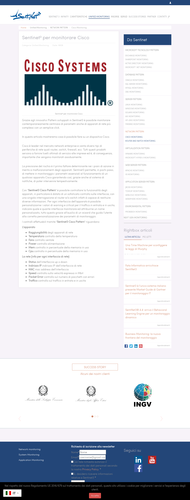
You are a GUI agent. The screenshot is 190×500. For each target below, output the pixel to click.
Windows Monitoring (135, 108)
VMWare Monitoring (135, 153)
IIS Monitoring (132, 174)
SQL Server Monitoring (136, 84)
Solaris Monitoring (134, 112)
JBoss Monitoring (133, 187)
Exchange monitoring (136, 55)
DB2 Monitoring (133, 92)
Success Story (95, 367)
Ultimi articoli (132, 236)
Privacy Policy (90, 469)
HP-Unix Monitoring (135, 120)
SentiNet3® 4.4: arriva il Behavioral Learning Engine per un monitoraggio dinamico (147, 313)
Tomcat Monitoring (135, 191)
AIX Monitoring (132, 116)
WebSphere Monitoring (136, 199)
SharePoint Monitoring (136, 59)
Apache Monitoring (134, 170)
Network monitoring (29, 449)
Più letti (147, 236)
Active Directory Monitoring (139, 63)
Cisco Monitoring (134, 137)
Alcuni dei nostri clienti (95, 374)
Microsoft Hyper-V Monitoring (140, 157)
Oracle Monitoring (134, 80)
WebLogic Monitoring (135, 195)
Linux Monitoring (133, 104)
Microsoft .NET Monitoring (138, 67)
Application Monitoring (31, 459)
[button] (168, 2)
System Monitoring (29, 454)
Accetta (95, 495)
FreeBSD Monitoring (135, 124)
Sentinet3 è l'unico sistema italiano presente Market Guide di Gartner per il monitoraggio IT (145, 289)
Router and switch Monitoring (140, 141)
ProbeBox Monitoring (136, 212)
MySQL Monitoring (134, 88)
